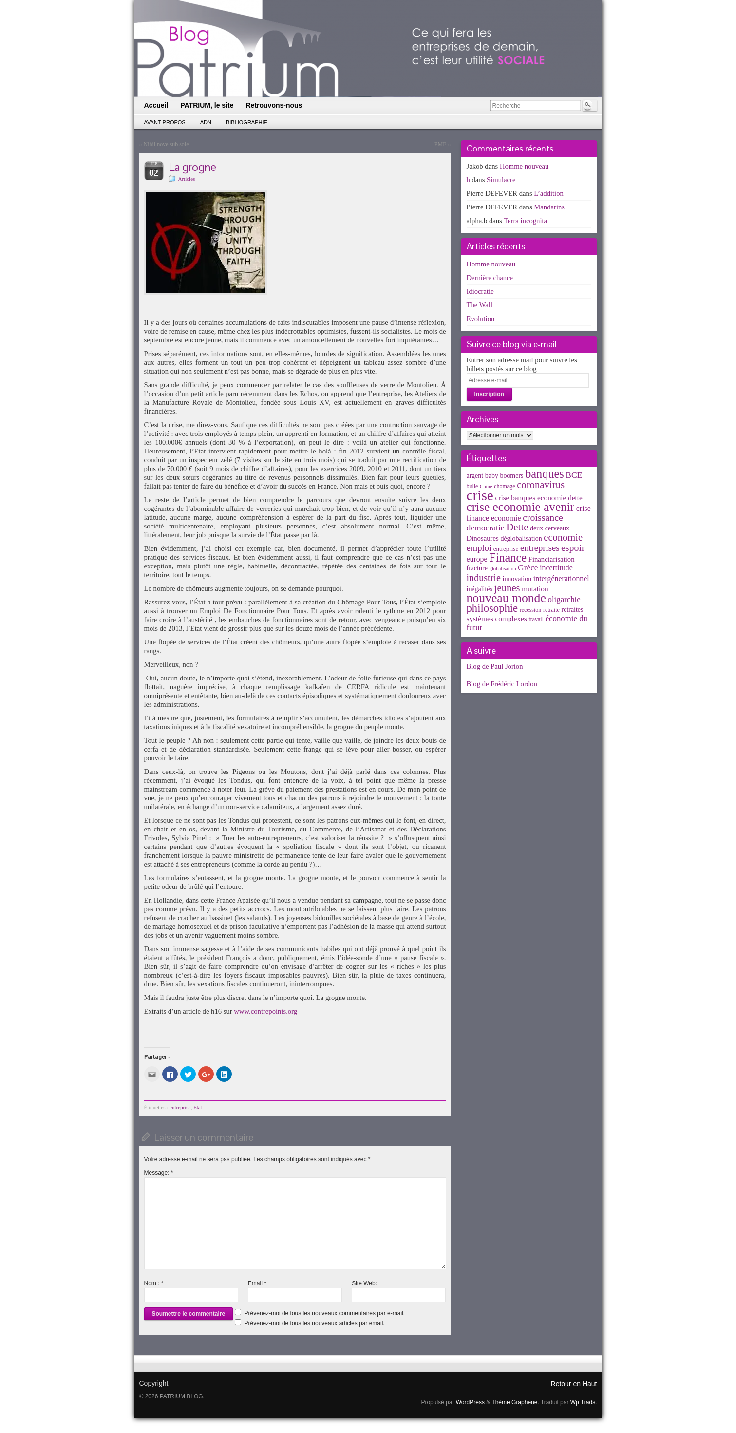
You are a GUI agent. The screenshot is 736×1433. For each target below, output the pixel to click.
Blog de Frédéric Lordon (502, 684)
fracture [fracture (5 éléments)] (477, 568)
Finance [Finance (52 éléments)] (508, 557)
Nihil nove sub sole (166, 144)
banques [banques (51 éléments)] (544, 473)
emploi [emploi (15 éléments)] (479, 548)
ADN (205, 122)
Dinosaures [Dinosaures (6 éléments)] (483, 538)
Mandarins (549, 207)
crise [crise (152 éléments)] (480, 495)
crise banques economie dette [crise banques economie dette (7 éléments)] (539, 497)
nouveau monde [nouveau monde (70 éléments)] (506, 598)
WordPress (470, 1402)
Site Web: (364, 1283)
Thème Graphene (514, 1402)
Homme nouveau (524, 166)
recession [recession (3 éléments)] (531, 609)
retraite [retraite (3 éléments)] (551, 609)
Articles (186, 179)
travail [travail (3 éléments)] (536, 619)
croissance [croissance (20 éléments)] (543, 517)
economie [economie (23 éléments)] (563, 537)
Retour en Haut (574, 1384)
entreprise (180, 1107)
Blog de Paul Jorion (495, 666)
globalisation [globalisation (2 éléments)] (503, 568)
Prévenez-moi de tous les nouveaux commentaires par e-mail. (325, 1313)
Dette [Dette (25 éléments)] (517, 527)
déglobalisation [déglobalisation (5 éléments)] (521, 538)
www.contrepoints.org (265, 1011)
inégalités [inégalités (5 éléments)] (479, 589)
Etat (197, 1107)
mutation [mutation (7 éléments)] (535, 589)
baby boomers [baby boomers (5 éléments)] (504, 475)
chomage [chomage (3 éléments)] (504, 486)
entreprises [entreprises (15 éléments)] (539, 548)
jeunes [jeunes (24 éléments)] (507, 588)
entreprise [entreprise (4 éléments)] (506, 548)
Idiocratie (480, 291)
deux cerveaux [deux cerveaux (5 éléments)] (549, 528)
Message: (158, 1172)
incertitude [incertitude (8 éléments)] (556, 568)
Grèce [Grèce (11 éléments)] (528, 567)
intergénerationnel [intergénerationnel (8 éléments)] (561, 578)
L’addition (549, 193)
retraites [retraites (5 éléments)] (573, 609)
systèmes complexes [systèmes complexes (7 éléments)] (497, 618)
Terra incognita (525, 221)
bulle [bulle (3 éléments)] (472, 486)
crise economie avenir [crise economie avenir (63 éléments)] (521, 506)
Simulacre (501, 180)
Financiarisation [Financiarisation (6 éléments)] (551, 559)
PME (440, 144)
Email (257, 1283)
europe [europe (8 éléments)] (477, 559)
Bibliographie (246, 122)
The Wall (480, 305)
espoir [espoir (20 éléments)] (573, 547)
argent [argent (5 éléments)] (475, 475)
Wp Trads (582, 1402)
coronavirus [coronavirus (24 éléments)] (541, 484)
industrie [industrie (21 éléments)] (484, 577)
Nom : (154, 1283)
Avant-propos (165, 122)
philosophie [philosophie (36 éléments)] (492, 608)
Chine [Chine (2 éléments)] (486, 486)
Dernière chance (490, 278)
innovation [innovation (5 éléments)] (517, 579)
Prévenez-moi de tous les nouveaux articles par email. (315, 1323)
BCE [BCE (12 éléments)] (574, 475)
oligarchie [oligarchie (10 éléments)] (564, 599)
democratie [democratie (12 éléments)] (486, 527)
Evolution (481, 318)
